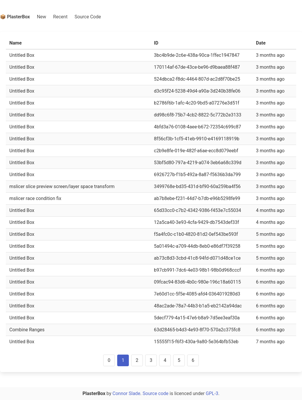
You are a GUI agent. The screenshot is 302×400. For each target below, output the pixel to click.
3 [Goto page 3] (151, 360)
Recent (60, 17)
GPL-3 (212, 393)
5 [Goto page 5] (179, 360)
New (41, 17)
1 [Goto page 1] (123, 360)
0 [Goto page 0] (109, 360)
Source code (155, 393)
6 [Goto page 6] (193, 360)
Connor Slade (126, 393)
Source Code (88, 17)
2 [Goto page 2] (137, 360)
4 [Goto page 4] (165, 360)
